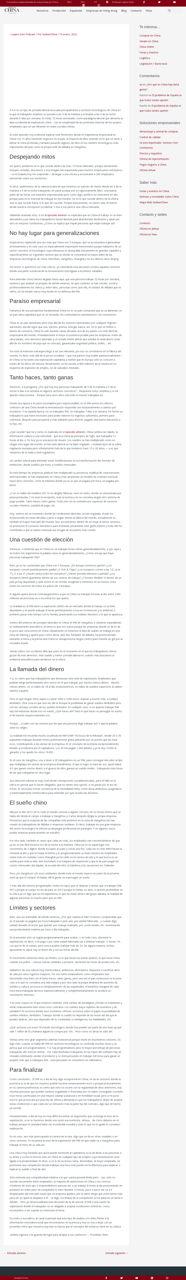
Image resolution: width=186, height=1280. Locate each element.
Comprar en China (150, 35)
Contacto (136, 10)
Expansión (76, 10)
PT (95, 2)
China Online (147, 46)
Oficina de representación (154, 159)
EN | (69, 2)
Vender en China (149, 41)
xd (141, 84)
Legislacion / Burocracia (153, 63)
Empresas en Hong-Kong (101, 10)
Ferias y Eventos (149, 52)
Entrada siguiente (117, 1253)
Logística (145, 58)
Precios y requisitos (151, 153)
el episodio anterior (56, 215)
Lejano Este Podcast (23, 34)
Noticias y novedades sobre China (159, 196)
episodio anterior (75, 432)
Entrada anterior (15, 1253)
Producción (59, 10)
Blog (124, 10)
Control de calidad (150, 137)
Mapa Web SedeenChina (154, 202)
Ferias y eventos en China (154, 191)
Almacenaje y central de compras (159, 131)
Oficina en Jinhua (149, 228)
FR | (83, 2)
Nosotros (42, 10)
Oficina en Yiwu (148, 234)
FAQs (149, 10)
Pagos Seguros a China (153, 164)
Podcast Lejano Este (123, 2)
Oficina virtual (147, 170)
